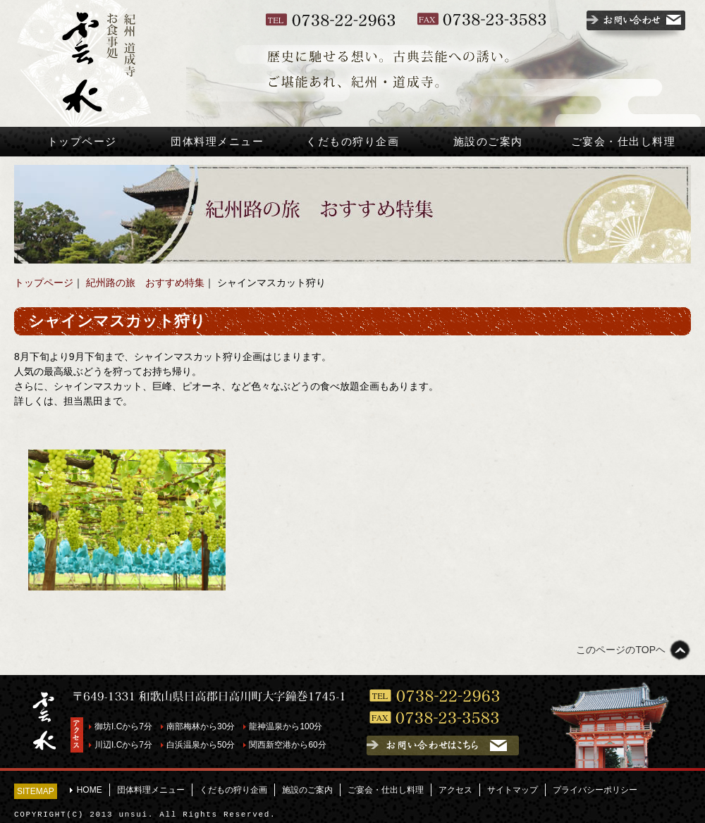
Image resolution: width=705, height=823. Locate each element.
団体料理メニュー (217, 141)
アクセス (455, 790)
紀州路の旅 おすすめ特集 (145, 282)
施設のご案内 (488, 141)
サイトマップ (512, 790)
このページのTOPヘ (621, 649)
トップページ (82, 141)
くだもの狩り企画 (352, 141)
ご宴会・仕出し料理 (623, 141)
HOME (89, 790)
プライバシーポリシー (595, 790)
